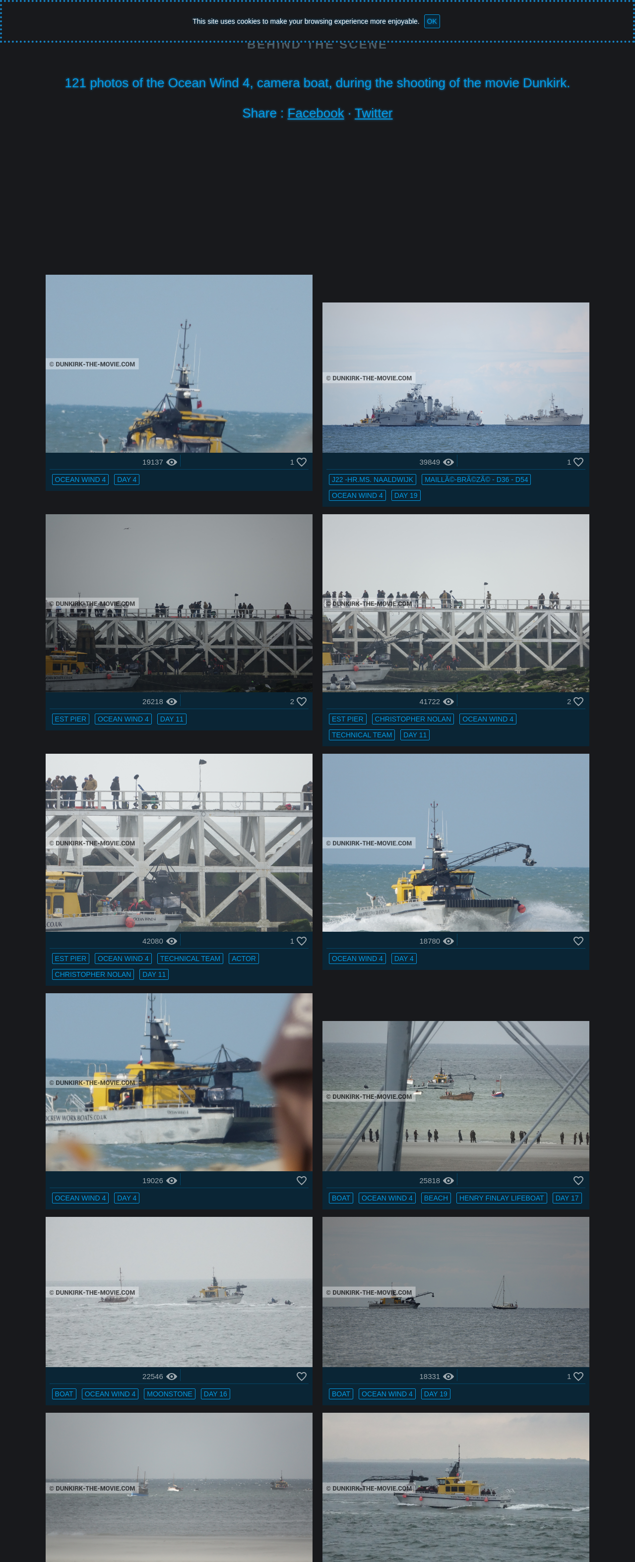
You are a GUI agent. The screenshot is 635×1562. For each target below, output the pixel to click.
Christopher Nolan (140, 608)
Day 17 (348, 816)
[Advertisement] (317, 200)
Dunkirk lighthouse (371, 1485)
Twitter (374, 113)
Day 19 (314, 448)
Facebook (316, 113)
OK (432, 21)
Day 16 (434, 816)
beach (345, 800)
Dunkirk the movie (114, 1529)
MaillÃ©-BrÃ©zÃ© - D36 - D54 (292, 432)
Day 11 (540, 416)
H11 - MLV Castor (120, 1134)
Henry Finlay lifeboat (283, 816)
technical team (152, 624)
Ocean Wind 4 (84, 416)
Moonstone (538, 800)
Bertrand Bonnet (356, 1529)
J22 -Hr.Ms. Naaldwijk (281, 416)
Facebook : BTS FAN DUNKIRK (496, 1529)
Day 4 (131, 416)
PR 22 (431, 1485)
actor (325, 624)
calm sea (487, 958)
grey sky (440, 958)
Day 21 (314, 1293)
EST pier (438, 416)
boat (250, 800)
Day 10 (543, 1150)
